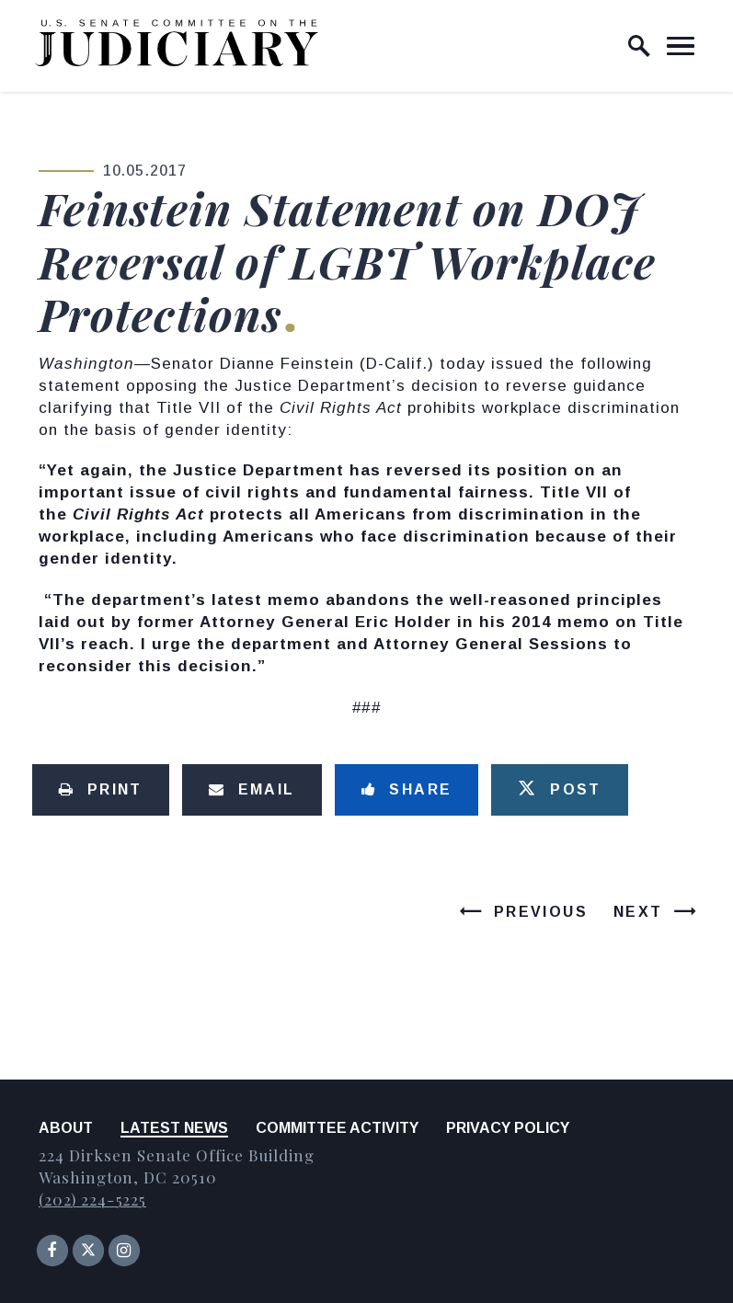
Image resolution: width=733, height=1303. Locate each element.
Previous (541, 912)
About (66, 1128)
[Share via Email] (252, 790)
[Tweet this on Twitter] (559, 790)
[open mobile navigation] (680, 46)
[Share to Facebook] (407, 790)
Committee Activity (337, 1128)
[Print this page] (100, 790)
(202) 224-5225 (92, 1199)
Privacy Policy (507, 1128)
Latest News (174, 1128)
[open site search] (639, 46)
